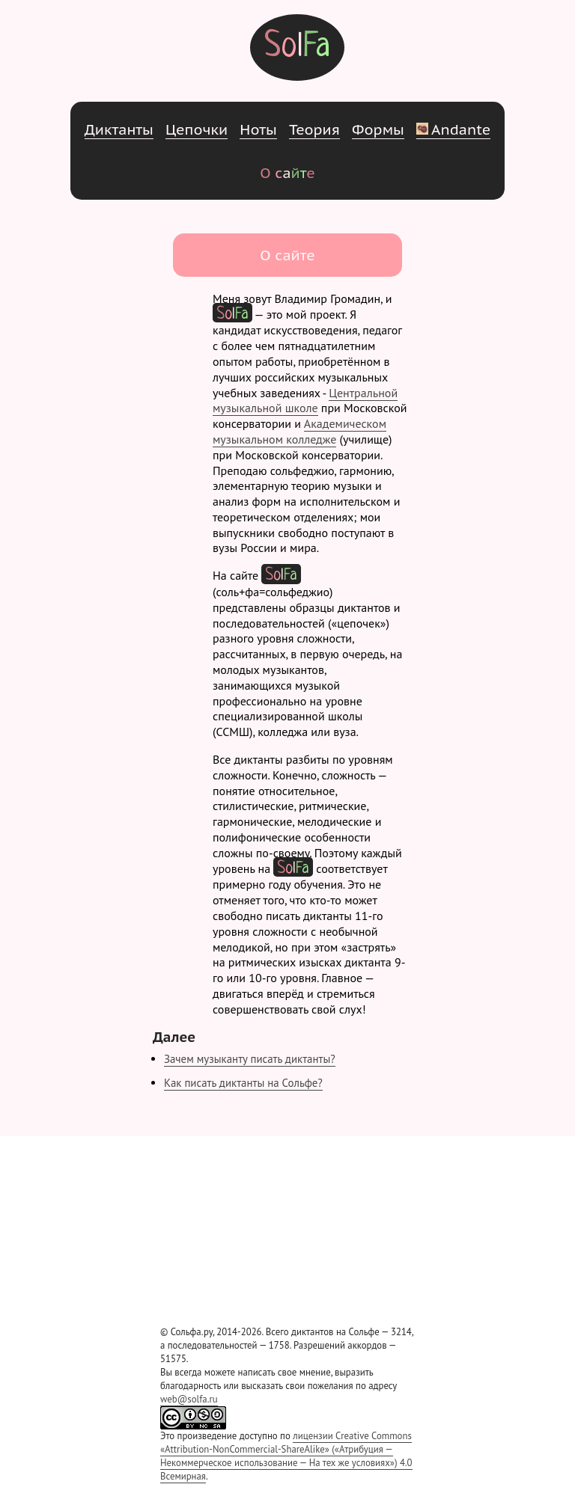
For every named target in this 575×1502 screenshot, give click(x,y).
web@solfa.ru (189, 1399)
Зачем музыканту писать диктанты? (249, 1059)
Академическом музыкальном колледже (299, 431)
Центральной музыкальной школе (305, 400)
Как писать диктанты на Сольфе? (243, 1083)
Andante (453, 129)
